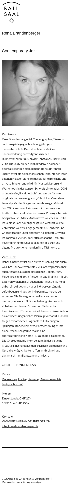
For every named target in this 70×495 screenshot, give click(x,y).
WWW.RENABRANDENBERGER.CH (26, 421)
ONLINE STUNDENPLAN (19, 364)
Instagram (4, 471)
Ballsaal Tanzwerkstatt (11, 12)
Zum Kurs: (9, 257)
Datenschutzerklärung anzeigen (22, 482)
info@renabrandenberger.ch (20, 426)
